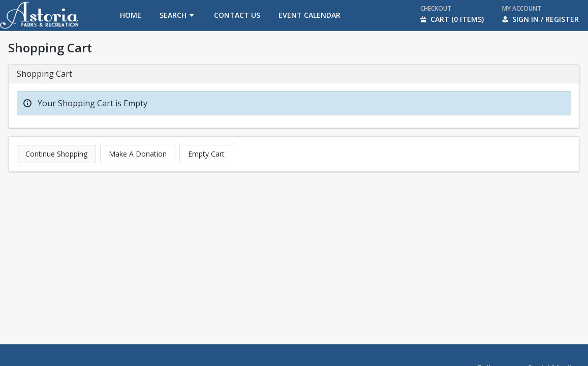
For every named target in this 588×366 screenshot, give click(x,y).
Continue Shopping (56, 154)
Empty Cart (206, 154)
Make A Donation (138, 154)
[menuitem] (130, 15)
